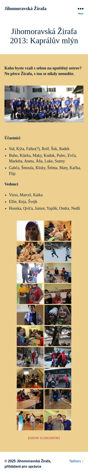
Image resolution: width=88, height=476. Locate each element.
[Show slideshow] (44, 438)
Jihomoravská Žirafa (25, 8)
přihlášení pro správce (22, 466)
